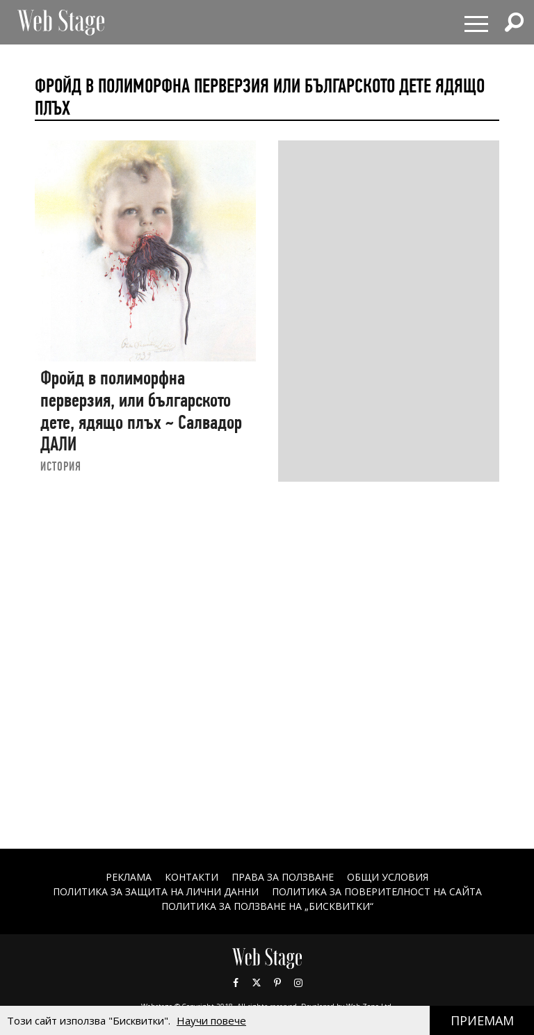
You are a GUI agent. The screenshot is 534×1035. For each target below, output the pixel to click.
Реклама (129, 876)
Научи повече (211, 1020)
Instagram (298, 982)
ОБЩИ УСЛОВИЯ (387, 876)
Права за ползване (283, 876)
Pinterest (277, 982)
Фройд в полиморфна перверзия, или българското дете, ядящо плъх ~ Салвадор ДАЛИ (141, 410)
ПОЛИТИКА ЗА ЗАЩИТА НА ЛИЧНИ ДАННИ (156, 891)
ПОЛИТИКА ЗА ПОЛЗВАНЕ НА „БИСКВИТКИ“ (267, 906)
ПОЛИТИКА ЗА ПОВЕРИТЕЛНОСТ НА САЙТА (377, 891)
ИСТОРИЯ (60, 466)
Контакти (191, 876)
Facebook (235, 982)
